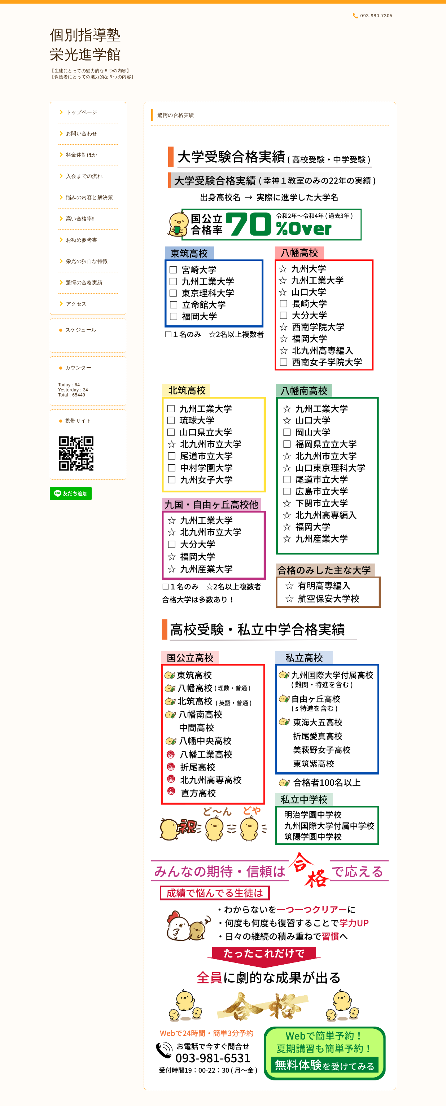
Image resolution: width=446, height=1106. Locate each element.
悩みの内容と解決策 (86, 197)
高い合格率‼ (77, 218)
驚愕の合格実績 (81, 282)
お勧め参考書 (78, 240)
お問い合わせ (78, 133)
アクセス (73, 304)
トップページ (78, 112)
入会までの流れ (81, 176)
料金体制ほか (78, 155)
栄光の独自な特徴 (84, 261)
